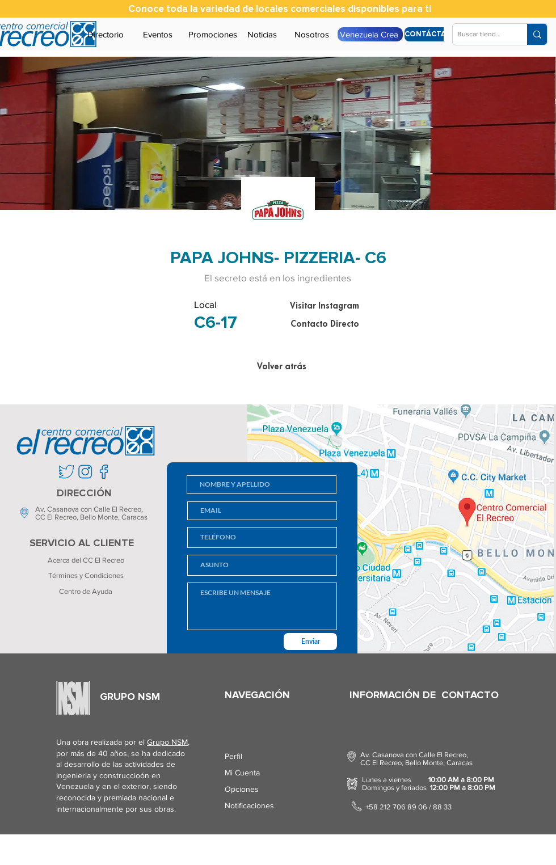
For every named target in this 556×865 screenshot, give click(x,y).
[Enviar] (310, 641)
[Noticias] (261, 34)
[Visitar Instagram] (324, 306)
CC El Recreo (56, 517)
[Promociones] (212, 34)
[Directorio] (105, 34)
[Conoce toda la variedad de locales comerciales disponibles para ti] (279, 9)
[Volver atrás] (281, 366)
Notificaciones (249, 805)
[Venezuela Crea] (370, 34)
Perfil (233, 756)
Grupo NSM (167, 741)
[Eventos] (157, 34)
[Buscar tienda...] (480, 34)
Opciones (242, 789)
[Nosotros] (311, 34)
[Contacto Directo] (324, 324)
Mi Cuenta (242, 772)
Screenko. (121, 850)
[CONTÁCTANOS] (433, 34)
